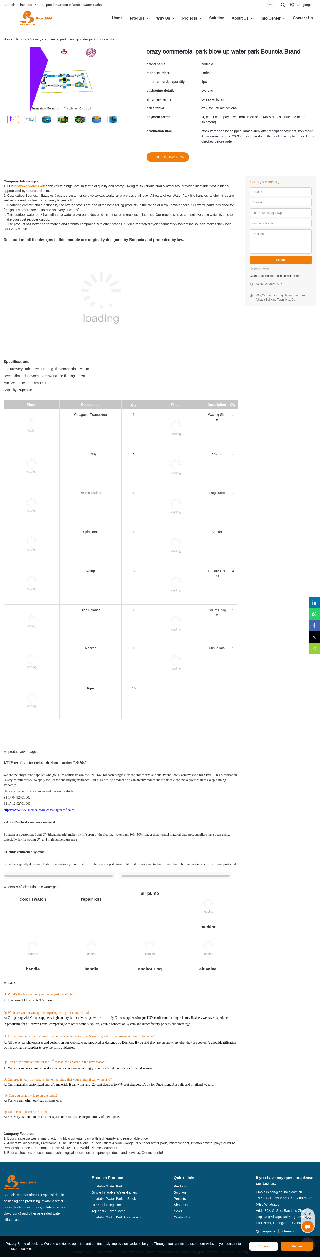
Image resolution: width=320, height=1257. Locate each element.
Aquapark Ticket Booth (108, 1211)
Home (117, 18)
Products (22, 39)
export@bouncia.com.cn (284, 1192)
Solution (216, 18)
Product (137, 18)
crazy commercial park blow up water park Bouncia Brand (75, 39)
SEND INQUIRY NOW (167, 157)
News (178, 1211)
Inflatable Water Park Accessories (117, 1217)
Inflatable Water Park (29, 186)
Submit (280, 259)
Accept (264, 1246)
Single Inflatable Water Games (114, 1192)
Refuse (297, 1246)
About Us (240, 18)
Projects (189, 18)
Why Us (163, 18)
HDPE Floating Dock (107, 1205)
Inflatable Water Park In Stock (114, 1199)
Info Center (271, 18)
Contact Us (303, 18)
